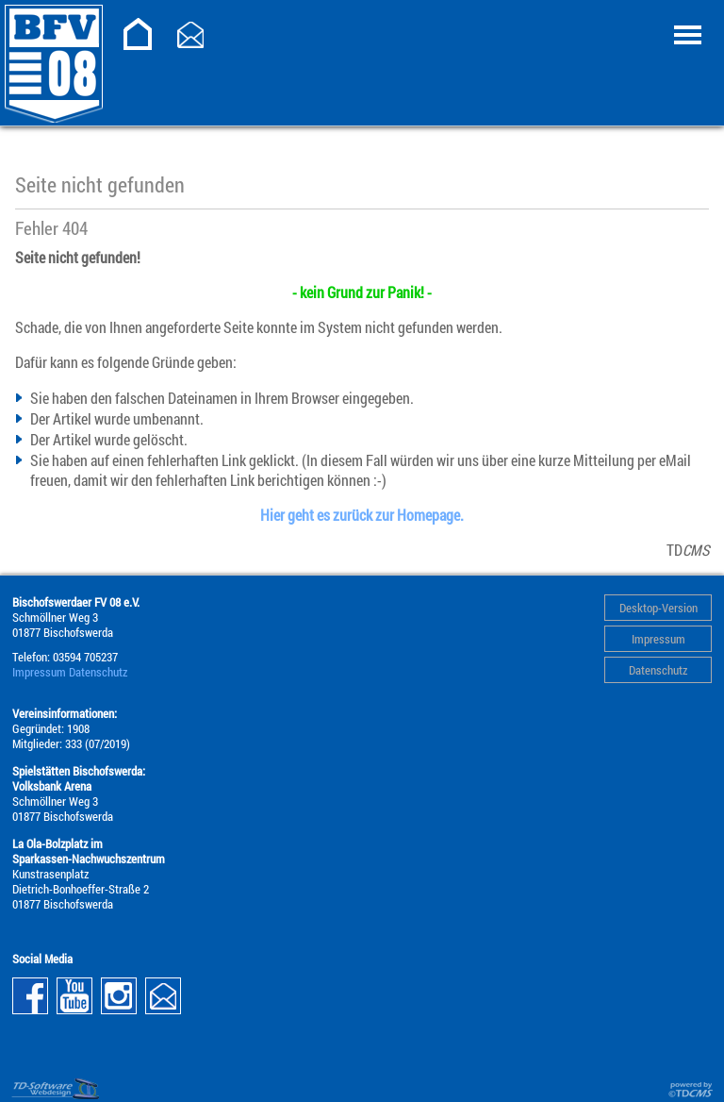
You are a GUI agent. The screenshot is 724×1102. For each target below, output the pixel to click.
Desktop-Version (658, 607)
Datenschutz (658, 669)
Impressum (658, 638)
